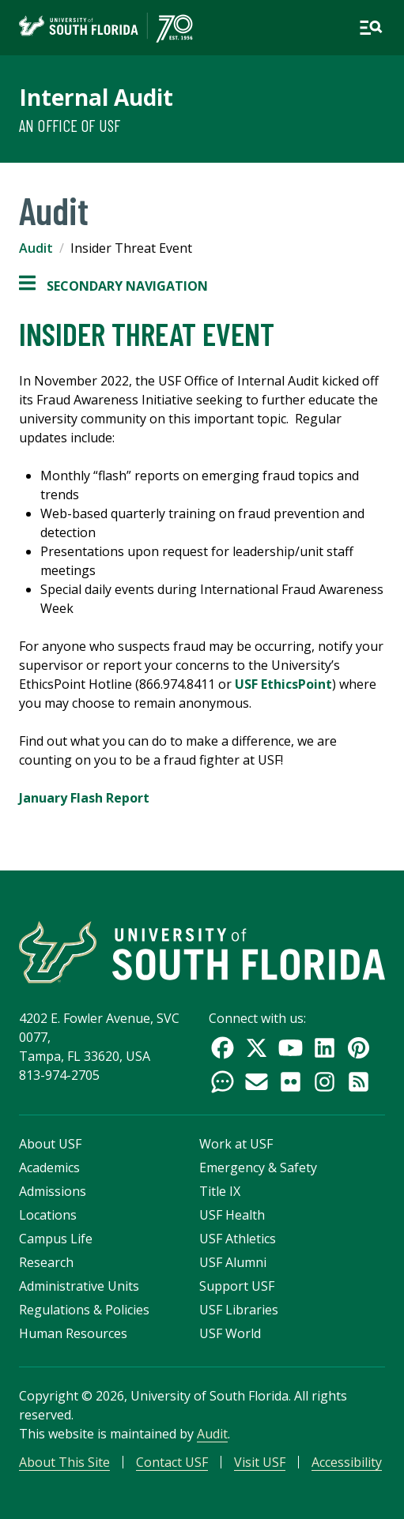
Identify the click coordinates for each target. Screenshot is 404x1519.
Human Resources (73, 1333)
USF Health (232, 1215)
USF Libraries (238, 1309)
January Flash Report (84, 797)
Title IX (219, 1191)
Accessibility (346, 1462)
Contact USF (172, 1462)
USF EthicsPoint (283, 684)
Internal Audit (96, 97)
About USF (50, 1143)
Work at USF (236, 1143)
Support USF (236, 1286)
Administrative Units (79, 1286)
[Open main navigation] (371, 27)
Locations (48, 1215)
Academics (49, 1167)
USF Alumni (232, 1262)
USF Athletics (237, 1238)
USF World (230, 1333)
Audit (36, 248)
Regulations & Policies (84, 1309)
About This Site (64, 1462)
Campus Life (56, 1238)
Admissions (52, 1191)
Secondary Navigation (113, 285)
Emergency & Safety (258, 1167)
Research (46, 1262)
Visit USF (259, 1462)
